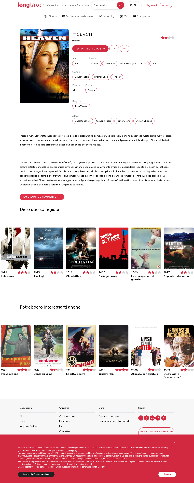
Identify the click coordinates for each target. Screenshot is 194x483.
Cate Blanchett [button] (83, 121)
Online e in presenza (109, 416)
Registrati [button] (152, 5)
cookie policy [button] (71, 450)
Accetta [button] (167, 474)
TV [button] (123, 16)
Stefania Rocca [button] (144, 121)
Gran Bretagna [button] (128, 63)
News (23, 421)
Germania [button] (110, 63)
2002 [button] (78, 63)
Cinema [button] (50, 16)
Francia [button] (95, 63)
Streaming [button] (106, 16)
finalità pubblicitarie (151, 456)
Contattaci (65, 431)
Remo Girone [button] (123, 121)
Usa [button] (154, 63)
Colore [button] (91, 90)
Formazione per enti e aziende (114, 421)
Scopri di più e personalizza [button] (36, 474)
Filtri (134, 5)
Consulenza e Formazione (75, 5)
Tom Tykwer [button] (81, 106)
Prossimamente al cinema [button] (77, 16)
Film (22, 416)
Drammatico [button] (101, 76)
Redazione (64, 421)
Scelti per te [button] (141, 16)
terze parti (61, 453)
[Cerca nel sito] (108, 5)
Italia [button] (143, 63)
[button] (90, 48)
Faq (61, 426)
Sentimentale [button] (82, 76)
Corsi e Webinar (51, 5)
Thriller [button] (117, 76)
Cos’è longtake (67, 416)
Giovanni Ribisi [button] (103, 121)
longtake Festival (29, 426)
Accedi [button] (165, 5)
